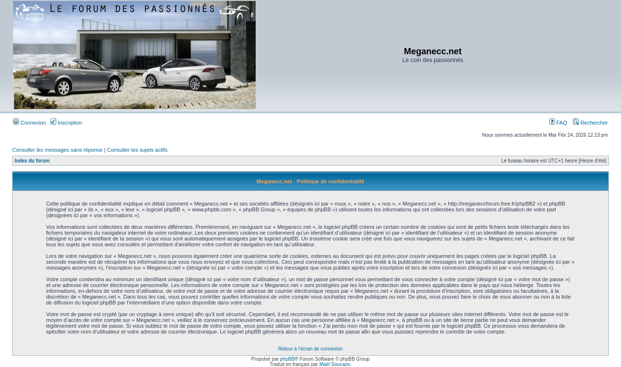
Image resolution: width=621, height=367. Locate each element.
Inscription (66, 123)
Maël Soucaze (334, 364)
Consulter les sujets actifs (137, 150)
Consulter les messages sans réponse (57, 150)
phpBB (287, 359)
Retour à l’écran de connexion (310, 348)
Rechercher (590, 123)
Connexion (29, 123)
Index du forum (32, 160)
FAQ (558, 123)
